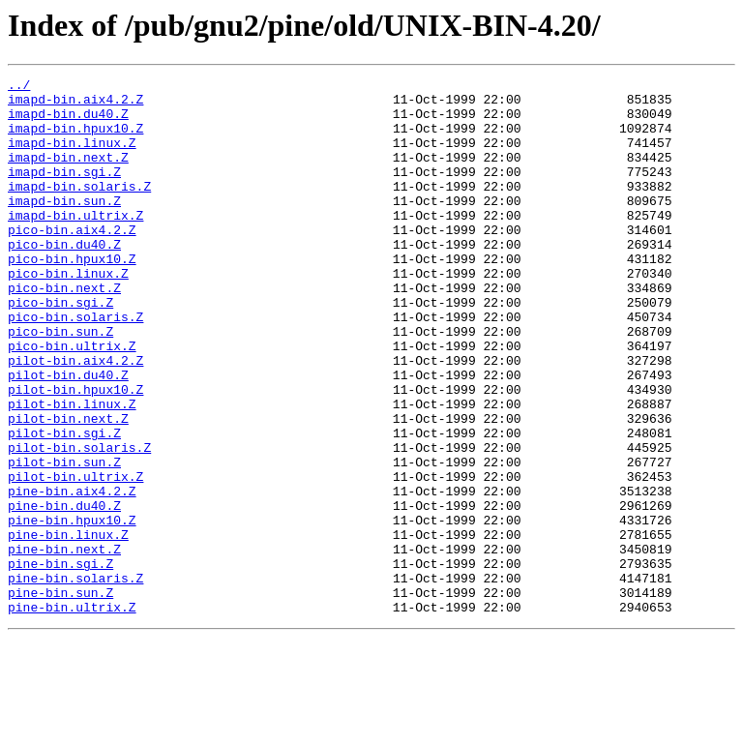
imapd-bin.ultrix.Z (75, 244)
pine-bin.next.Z (64, 644)
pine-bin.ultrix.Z (72, 714)
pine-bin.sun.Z (60, 696)
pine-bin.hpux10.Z (72, 609)
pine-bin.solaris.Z (75, 679)
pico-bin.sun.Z (60, 383)
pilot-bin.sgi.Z (64, 505)
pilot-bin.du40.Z (68, 435)
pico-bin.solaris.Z (75, 365)
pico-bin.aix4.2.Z (72, 261)
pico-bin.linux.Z (68, 313)
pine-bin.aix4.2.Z (72, 574)
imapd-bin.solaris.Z (79, 209)
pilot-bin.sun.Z (64, 540)
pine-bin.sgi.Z (60, 661)
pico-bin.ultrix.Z (72, 400)
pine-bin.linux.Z (68, 627)
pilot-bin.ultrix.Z (75, 557)
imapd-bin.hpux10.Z (75, 139)
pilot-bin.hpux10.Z (75, 453)
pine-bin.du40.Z (64, 592)
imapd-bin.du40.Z (68, 122)
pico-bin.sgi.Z (60, 348)
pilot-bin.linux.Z (72, 470)
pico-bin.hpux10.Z (72, 296)
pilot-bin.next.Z (68, 487)
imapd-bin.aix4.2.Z (75, 104)
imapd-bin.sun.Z (64, 226)
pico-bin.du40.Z (64, 278)
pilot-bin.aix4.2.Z (75, 418)
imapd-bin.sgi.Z (64, 191)
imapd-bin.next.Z (68, 174)
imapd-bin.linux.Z (72, 156)
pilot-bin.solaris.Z (79, 522)
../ (19, 87)
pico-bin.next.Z (64, 331)
